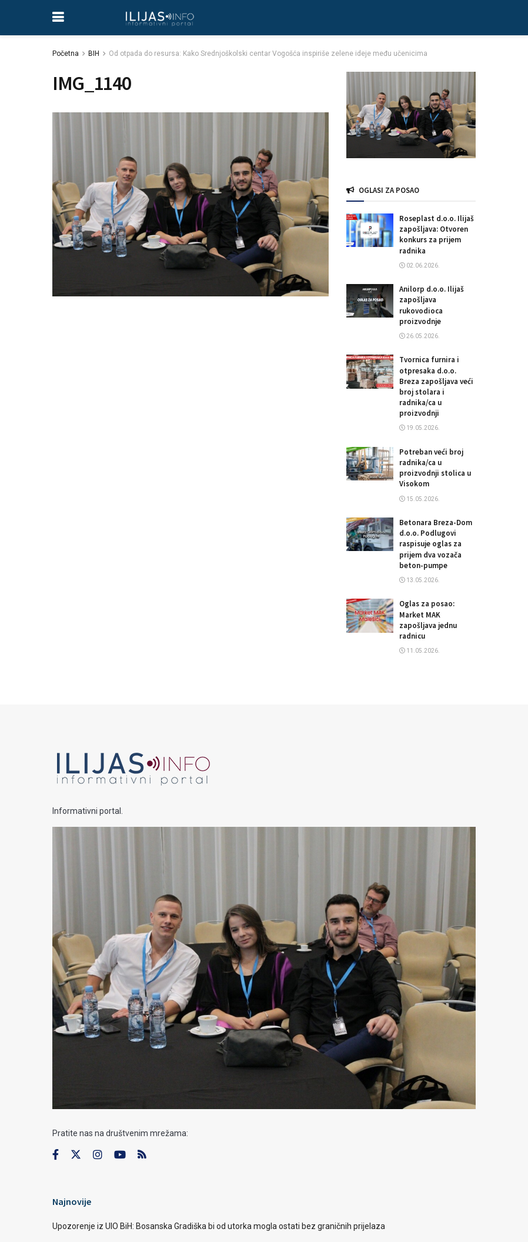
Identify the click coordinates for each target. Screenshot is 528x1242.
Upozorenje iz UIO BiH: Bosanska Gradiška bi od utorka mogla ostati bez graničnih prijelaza (218, 1226)
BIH (93, 53)
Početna (65, 53)
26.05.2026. (419, 336)
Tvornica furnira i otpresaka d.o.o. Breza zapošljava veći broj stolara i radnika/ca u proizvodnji (436, 386)
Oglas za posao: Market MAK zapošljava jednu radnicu (428, 620)
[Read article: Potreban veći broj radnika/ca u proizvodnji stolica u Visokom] (369, 463)
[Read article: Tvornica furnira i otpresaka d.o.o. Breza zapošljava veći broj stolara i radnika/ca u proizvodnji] (369, 371)
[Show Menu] (58, 17)
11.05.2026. (419, 650)
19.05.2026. (419, 428)
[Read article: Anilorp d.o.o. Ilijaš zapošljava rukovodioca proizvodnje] (369, 301)
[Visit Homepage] (159, 17)
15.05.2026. (419, 499)
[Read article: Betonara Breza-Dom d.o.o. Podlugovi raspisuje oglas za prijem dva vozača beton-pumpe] (369, 534)
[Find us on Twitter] (76, 1155)
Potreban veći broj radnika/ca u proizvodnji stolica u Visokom (435, 468)
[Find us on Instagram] (97, 1155)
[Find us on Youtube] (120, 1155)
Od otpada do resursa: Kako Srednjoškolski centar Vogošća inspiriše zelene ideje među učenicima (268, 53)
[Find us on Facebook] (55, 1155)
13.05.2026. (419, 580)
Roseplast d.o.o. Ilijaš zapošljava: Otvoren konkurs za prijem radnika (436, 234)
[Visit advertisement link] (411, 115)
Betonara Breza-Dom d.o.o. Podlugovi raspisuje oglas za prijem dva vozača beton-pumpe (435, 544)
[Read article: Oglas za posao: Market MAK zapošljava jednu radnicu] (369, 615)
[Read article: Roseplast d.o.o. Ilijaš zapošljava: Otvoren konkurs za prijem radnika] (369, 230)
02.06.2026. (419, 265)
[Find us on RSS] (142, 1155)
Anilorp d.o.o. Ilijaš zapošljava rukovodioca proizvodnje (431, 305)
